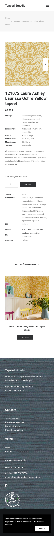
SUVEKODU (27, 198)
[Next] (45, 70)
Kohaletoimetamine (14, 422)
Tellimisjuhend (12, 418)
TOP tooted (37, 211)
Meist (8, 447)
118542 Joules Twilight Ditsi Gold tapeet (27, 326)
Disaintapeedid (37, 214)
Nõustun (42, 528)
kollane (25, 224)
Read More (25, 337)
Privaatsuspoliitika (14, 430)
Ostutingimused (12, 426)
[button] (47, 5)
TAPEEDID (26, 214)
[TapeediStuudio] (15, 5)
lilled (41, 229)
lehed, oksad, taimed (30, 229)
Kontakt (9, 451)
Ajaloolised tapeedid (30, 221)
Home (7, 18)
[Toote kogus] (11, 184)
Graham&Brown (40, 217)
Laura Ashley (27, 217)
